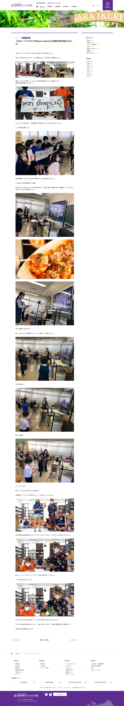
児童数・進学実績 (19, 670)
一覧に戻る (44, 640)
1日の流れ (68, 665)
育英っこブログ (70, 674)
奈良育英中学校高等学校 (77, 682)
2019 (88, 76)
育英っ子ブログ (91, 48)
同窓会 (89, 51)
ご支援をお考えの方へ (55, 3)
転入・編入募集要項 (96, 665)
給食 (88, 40)
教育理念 (17, 668)
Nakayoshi (68, 668)
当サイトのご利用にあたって (46, 687)
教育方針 (42, 663)
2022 (88, 69)
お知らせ (89, 42)
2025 (88, 63)
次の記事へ (16, 640)
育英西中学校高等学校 (103, 682)
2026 (88, 61)
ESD (88, 46)
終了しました (90, 53)
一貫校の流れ (18, 672)
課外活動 (68, 672)
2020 (88, 74)
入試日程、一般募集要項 (97, 663)
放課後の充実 (69, 670)
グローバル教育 (91, 44)
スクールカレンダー (71, 663)
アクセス (17, 674)
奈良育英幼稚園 (52, 682)
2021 (88, 71)
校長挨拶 (17, 663)
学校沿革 (17, 665)
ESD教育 (42, 665)
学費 (92, 668)
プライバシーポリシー (63, 687)
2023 (88, 67)
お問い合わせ (59, 694)
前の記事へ (73, 640)
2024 (88, 65)
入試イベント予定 (95, 670)
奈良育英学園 (43, 3)
